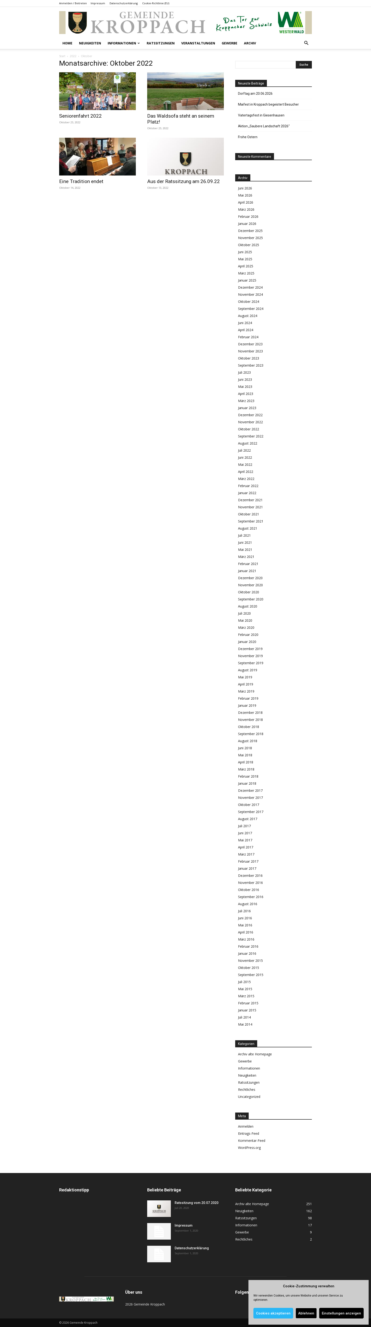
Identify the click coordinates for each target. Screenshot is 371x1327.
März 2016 (246, 939)
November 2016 (250, 882)
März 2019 (246, 691)
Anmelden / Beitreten (73, 3)
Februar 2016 (248, 946)
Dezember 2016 (250, 875)
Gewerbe (229, 43)
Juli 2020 (244, 613)
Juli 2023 (244, 372)
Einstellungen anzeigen (341, 1313)
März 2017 (246, 854)
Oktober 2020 (248, 592)
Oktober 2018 (248, 726)
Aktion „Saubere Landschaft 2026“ (264, 126)
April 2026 (245, 202)
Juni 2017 (245, 833)
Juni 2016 (245, 918)
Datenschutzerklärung (124, 3)
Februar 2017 (248, 861)
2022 (73, 56)
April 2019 (245, 684)
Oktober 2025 (248, 245)
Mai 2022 (245, 464)
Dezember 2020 (250, 578)
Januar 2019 (247, 705)
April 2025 (245, 266)
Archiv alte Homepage (255, 1054)
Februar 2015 (248, 1003)
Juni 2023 (245, 379)
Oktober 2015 (248, 967)
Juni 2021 (245, 542)
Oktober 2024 (248, 301)
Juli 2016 (244, 911)
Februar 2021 (248, 563)
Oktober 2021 (248, 514)
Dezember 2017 (250, 790)
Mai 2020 (245, 620)
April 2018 (245, 762)
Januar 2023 (247, 408)
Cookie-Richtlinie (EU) (155, 3)
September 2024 (250, 308)
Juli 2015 (244, 982)
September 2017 (250, 811)
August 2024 (247, 315)
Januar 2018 (247, 783)
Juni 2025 (245, 252)
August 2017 (247, 819)
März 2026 (246, 209)
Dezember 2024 (250, 287)
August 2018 (247, 741)
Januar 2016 (247, 953)
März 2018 (246, 769)
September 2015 (250, 974)
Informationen (124, 43)
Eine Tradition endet (81, 181)
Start (62, 56)
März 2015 (246, 996)
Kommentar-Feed (251, 1140)
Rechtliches (246, 1089)
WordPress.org (249, 1147)
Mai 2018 (245, 755)
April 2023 (245, 393)
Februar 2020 (248, 634)
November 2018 (250, 719)
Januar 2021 (247, 571)
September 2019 (250, 663)
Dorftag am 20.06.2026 (255, 93)
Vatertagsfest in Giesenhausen (261, 115)
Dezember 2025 (250, 230)
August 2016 (247, 904)
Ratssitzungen (161, 43)
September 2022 (250, 436)
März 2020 (246, 627)
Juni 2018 (245, 748)
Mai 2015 (245, 989)
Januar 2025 (247, 280)
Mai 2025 (245, 259)
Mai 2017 (245, 840)
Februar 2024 (248, 337)
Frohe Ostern (247, 137)
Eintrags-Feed (248, 1133)
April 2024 (245, 330)
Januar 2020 (247, 641)
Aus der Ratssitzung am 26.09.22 (183, 181)
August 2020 (247, 606)
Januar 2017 (247, 868)
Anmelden (245, 1126)
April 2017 (245, 847)
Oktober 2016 (248, 889)
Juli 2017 (244, 826)
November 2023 (250, 351)
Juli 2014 (244, 1017)
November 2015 (250, 960)
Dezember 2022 (250, 415)
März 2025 (246, 273)
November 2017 (250, 797)
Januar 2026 (247, 223)
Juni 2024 (245, 323)
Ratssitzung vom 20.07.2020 (196, 1203)
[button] (306, 43)
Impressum (98, 3)
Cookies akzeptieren (273, 1313)
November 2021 (250, 507)
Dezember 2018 (250, 712)
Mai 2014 (245, 1024)
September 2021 (250, 521)
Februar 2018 (248, 776)
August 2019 (247, 670)
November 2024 (250, 294)
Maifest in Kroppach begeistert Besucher (268, 104)
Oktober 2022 (248, 429)
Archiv (250, 43)
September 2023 (250, 365)
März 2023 (246, 400)
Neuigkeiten (90, 43)
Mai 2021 (245, 549)
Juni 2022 (245, 457)
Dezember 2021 (250, 500)
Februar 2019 (248, 698)
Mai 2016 (245, 925)
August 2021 (247, 528)
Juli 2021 (244, 535)
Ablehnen (306, 1313)
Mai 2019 (245, 677)
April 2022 (245, 471)
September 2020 (250, 599)
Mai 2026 (245, 195)
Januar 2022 (247, 493)
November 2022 (250, 422)
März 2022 (246, 478)
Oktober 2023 (248, 358)
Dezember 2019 (250, 648)
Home (67, 43)
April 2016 (245, 932)
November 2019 (250, 656)
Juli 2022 (244, 450)
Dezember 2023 (250, 344)
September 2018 (250, 734)
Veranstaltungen (198, 43)
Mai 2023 (245, 386)
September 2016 (250, 897)
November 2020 (250, 585)
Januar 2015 (247, 1010)
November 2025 (250, 237)
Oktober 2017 (248, 804)
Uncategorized (249, 1096)
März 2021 (246, 556)
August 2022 (247, 443)
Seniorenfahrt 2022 (80, 116)
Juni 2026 (245, 188)
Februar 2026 (248, 216)
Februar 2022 (248, 486)
